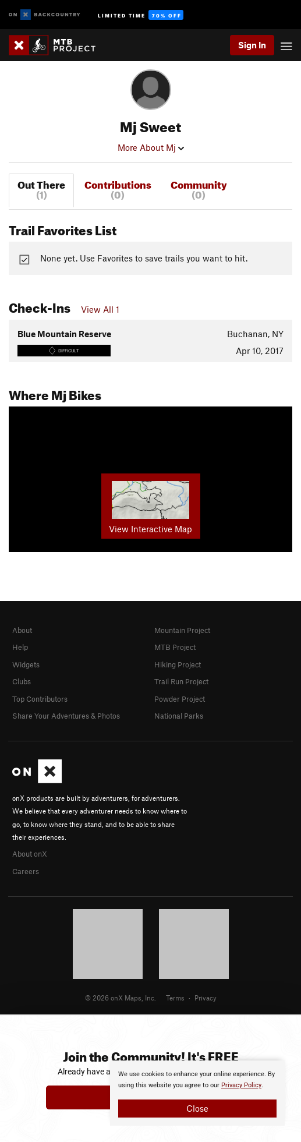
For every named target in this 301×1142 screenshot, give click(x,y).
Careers (25, 871)
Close (197, 1108)
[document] (197, 1093)
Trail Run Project (181, 681)
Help (20, 647)
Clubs (21, 681)
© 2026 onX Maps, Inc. (120, 997)
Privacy (205, 997)
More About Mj (151, 147)
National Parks (178, 715)
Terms (175, 997)
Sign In (252, 45)
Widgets (26, 664)
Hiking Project (177, 664)
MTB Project (175, 647)
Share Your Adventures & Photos (66, 715)
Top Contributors (40, 698)
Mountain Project (182, 630)
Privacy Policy (241, 1085)
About (22, 630)
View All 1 (100, 309)
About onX (29, 853)
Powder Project (179, 698)
